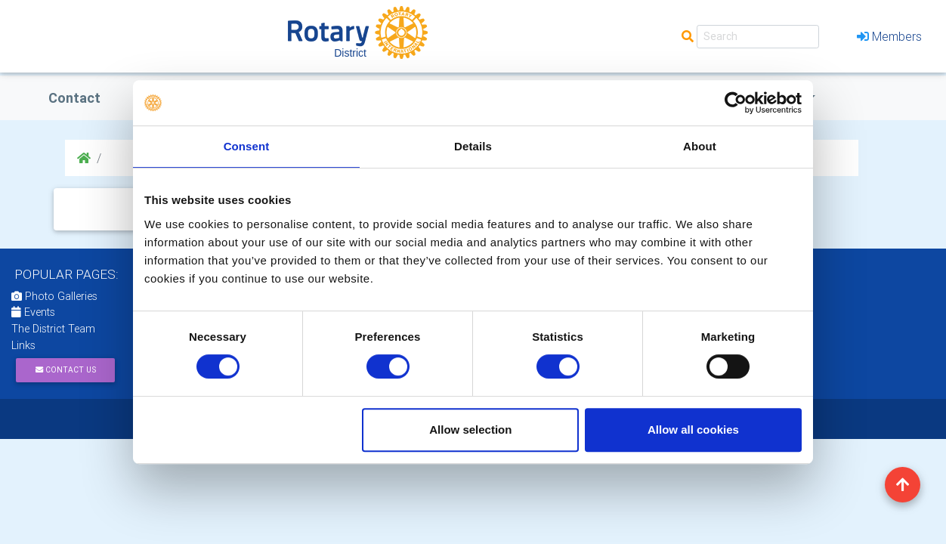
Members (889, 36)
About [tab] (699, 146)
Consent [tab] (247, 146)
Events (33, 312)
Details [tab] (473, 146)
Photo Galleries (54, 296)
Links (23, 345)
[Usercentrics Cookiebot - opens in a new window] (735, 102)
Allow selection (470, 429)
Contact (74, 98)
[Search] (758, 36)
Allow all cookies (693, 429)
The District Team (53, 328)
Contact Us (66, 370)
